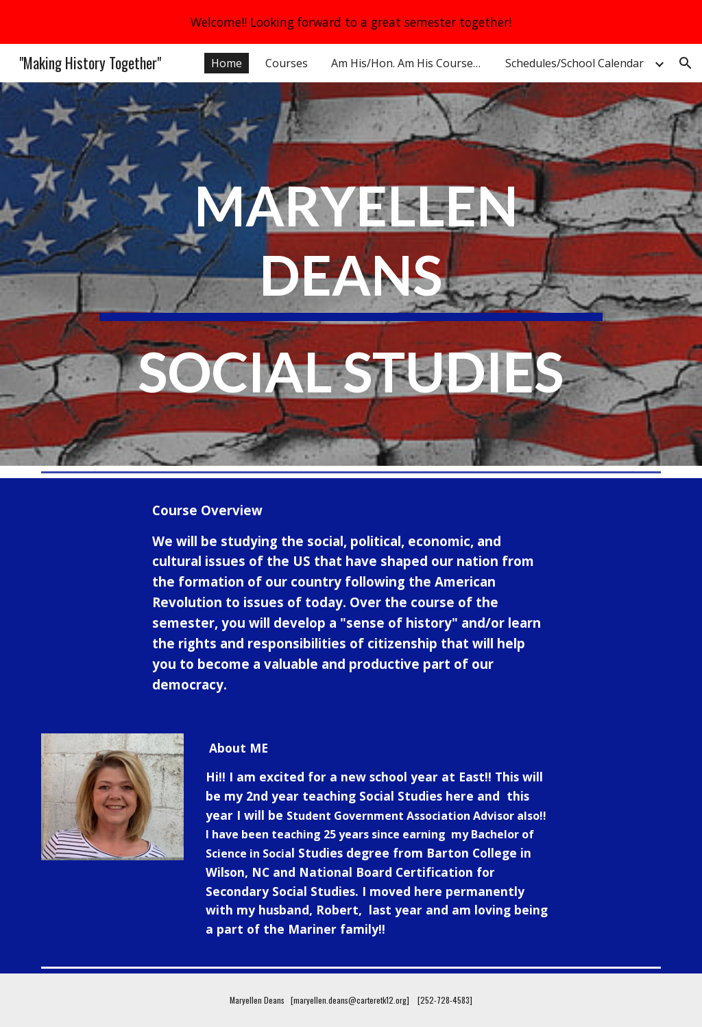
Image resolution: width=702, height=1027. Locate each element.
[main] (351, 293)
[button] (685, 63)
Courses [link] (286, 63)
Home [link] (226, 63)
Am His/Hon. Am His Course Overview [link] (410, 63)
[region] (351, 22)
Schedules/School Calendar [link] (574, 63)
